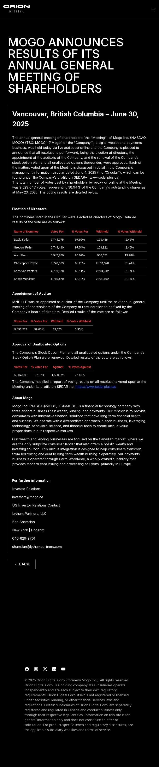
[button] (153, 9)
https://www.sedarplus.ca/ (95, 387)
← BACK (21, 564)
